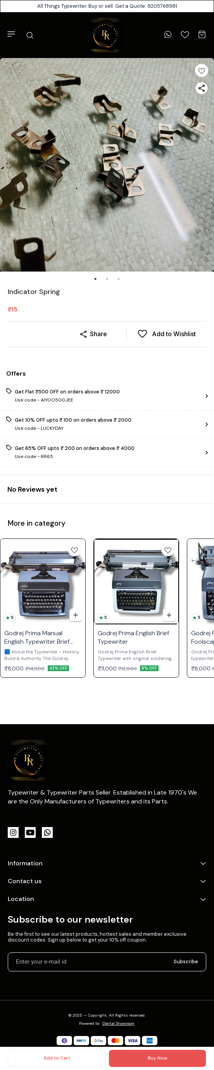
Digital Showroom (118, 1023)
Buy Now (157, 1058)
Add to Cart (56, 1058)
